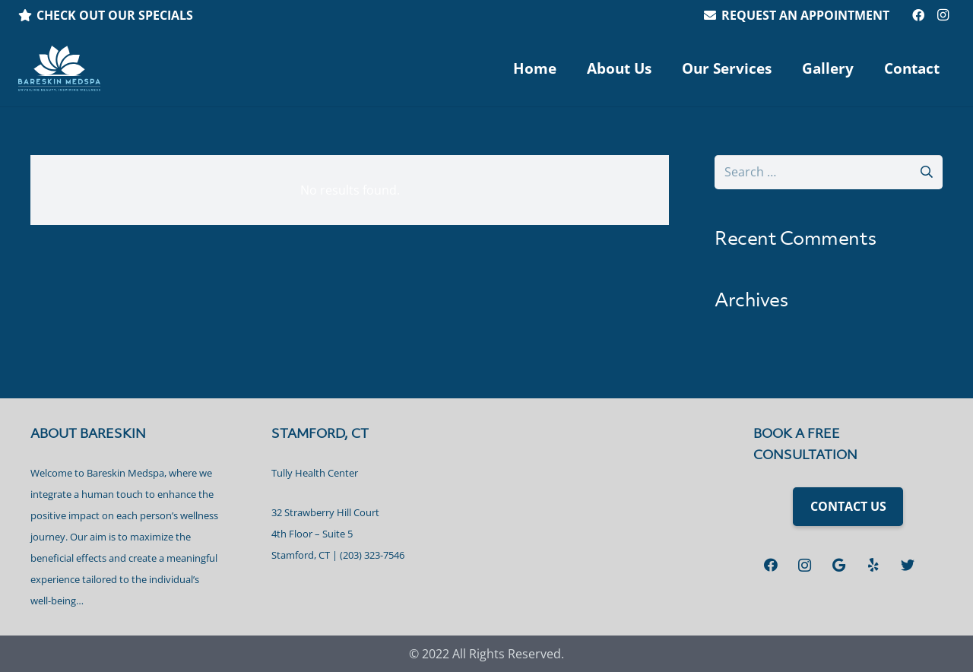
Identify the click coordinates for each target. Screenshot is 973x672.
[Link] (59, 68)
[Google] (839, 565)
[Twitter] (907, 565)
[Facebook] (918, 15)
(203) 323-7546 (372, 555)
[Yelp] (873, 565)
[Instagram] (942, 15)
